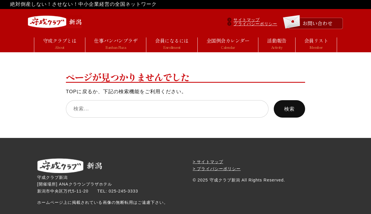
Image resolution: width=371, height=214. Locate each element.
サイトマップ (246, 19)
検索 (289, 109)
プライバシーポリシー (255, 23)
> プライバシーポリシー (217, 168)
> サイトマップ (208, 161)
